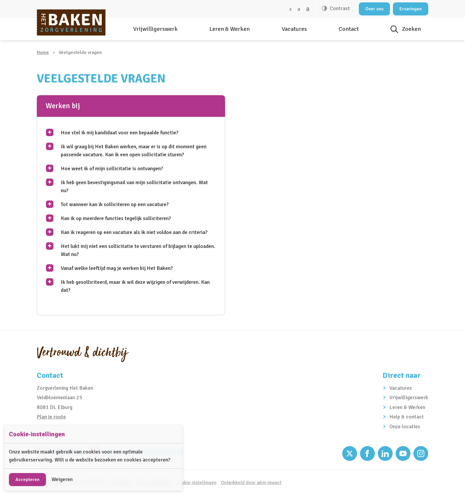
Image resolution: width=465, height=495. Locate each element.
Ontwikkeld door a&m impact (251, 483)
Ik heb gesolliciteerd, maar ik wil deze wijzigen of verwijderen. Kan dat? (135, 286)
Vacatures (294, 29)
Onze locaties (404, 426)
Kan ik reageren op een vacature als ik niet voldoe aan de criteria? (134, 232)
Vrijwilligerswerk (155, 29)
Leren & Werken (229, 29)
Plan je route (51, 416)
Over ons (374, 9)
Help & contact (406, 416)
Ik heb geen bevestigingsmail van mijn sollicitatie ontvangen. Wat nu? (134, 186)
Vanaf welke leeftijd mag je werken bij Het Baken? (117, 268)
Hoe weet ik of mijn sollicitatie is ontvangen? (112, 168)
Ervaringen (410, 9)
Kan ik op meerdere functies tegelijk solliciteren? (116, 218)
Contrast (339, 8)
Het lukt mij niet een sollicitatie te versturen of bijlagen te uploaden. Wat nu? (138, 250)
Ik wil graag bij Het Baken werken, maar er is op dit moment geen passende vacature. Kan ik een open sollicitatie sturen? (133, 150)
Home (43, 52)
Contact (349, 29)
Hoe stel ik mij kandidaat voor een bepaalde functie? (120, 132)
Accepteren (27, 480)
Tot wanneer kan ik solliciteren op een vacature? (115, 204)
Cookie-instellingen (196, 483)
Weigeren (62, 479)
